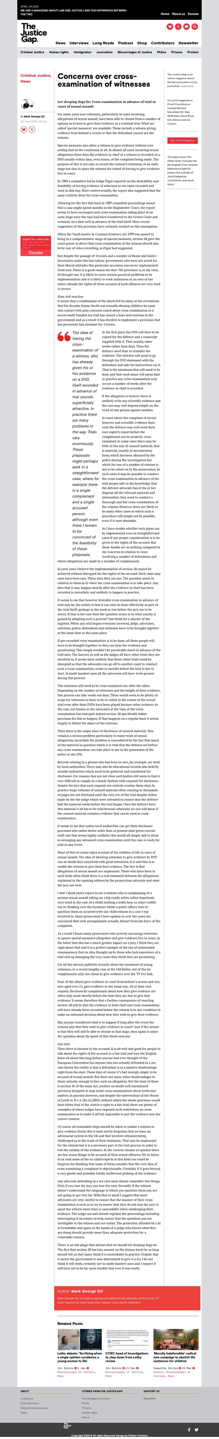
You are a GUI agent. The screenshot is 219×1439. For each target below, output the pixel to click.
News (61, 43)
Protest (192, 52)
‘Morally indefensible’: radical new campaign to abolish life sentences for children (174, 1357)
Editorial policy (29, 1403)
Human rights (59, 52)
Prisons (176, 52)
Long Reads (103, 43)
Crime (85, 1403)
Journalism (104, 52)
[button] (194, 26)
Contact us (27, 1398)
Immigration (82, 52)
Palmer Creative (138, 1435)
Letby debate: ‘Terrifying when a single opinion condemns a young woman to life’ (79, 1357)
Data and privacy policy (35, 1408)
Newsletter (188, 43)
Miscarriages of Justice (135, 52)
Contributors (163, 43)
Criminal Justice (32, 52)
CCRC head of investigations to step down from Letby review (126, 1357)
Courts (158, 1372)
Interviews (79, 43)
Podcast (125, 43)
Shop (142, 43)
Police (161, 52)
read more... (188, 86)
